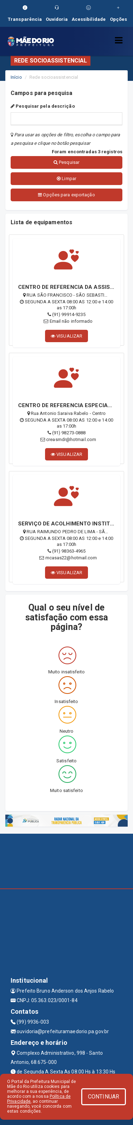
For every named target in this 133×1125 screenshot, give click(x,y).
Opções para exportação (66, 194)
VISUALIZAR (66, 336)
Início (16, 77)
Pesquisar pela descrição (43, 106)
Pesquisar (66, 162)
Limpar (66, 178)
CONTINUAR (103, 1096)
